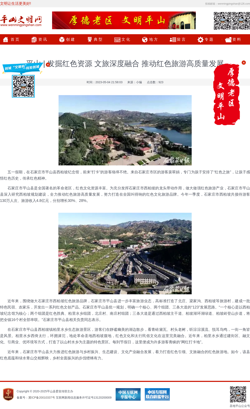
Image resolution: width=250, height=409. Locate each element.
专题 (209, 39)
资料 (237, 39)
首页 (15, 39)
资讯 (43, 39)
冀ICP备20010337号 (41, 397)
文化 (126, 39)
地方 (154, 39)
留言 (181, 39)
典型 (98, 39)
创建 (71, 39)
